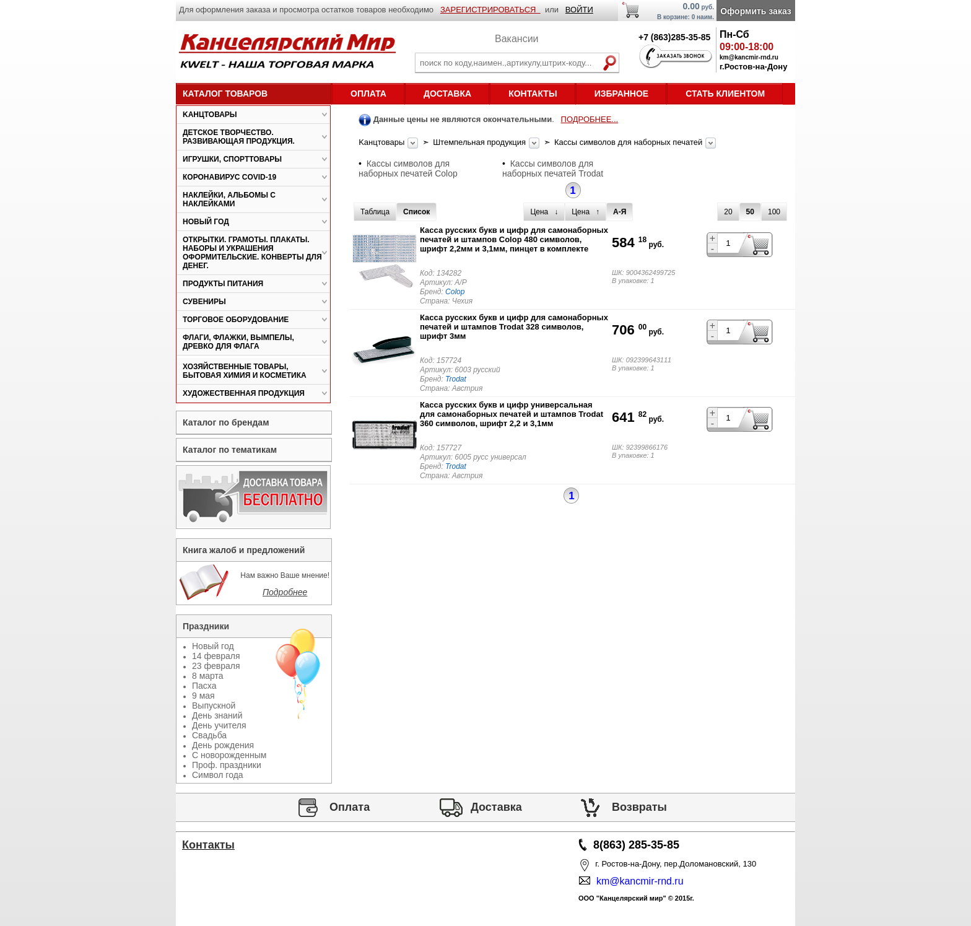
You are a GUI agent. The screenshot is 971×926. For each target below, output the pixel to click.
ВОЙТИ (579, 9)
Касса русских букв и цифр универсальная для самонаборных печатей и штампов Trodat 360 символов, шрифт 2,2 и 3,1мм (511, 414)
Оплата (368, 93)
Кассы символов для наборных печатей (629, 142)
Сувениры (204, 301)
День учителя (219, 725)
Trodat (455, 379)
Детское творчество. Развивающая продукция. (239, 137)
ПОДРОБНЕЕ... (590, 119)
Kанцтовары (383, 142)
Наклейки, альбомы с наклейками (229, 199)
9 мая (203, 696)
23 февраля (216, 666)
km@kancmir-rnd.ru (637, 881)
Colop (454, 291)
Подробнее (285, 592)
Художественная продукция (244, 393)
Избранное (621, 93)
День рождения (223, 745)
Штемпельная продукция (480, 142)
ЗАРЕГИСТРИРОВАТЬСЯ (490, 9)
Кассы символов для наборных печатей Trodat (552, 168)
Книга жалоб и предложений (244, 550)
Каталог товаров (225, 93)
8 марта (208, 676)
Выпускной (213, 705)
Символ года (217, 775)
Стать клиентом (725, 93)
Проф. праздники (226, 765)
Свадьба (209, 735)
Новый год (206, 221)
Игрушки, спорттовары (232, 159)
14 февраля (216, 656)
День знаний (217, 715)
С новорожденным (229, 755)
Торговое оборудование (236, 319)
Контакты (532, 93)
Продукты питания (223, 283)
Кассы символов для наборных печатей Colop (408, 168)
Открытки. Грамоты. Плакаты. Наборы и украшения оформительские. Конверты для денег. (252, 252)
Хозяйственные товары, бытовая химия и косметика (245, 371)
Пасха (204, 686)
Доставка (447, 93)
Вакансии (517, 38)
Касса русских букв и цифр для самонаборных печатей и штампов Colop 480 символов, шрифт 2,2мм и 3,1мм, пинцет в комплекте (514, 239)
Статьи (209, 880)
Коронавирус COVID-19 (229, 177)
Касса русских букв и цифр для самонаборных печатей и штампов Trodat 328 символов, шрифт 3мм (514, 327)
